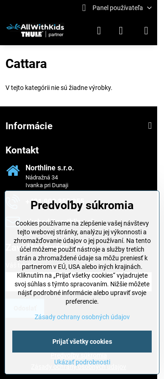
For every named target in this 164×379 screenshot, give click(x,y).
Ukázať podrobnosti (82, 362)
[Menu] (146, 30)
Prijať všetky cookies (82, 341)
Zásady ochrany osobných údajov (82, 317)
